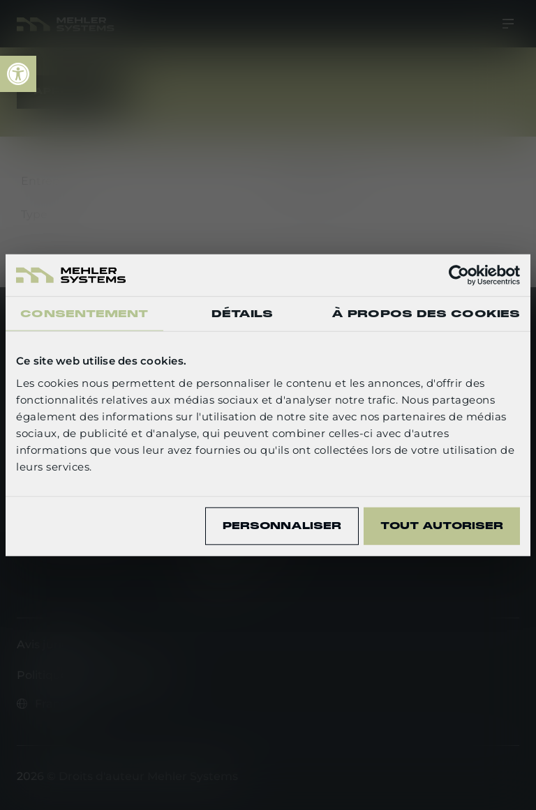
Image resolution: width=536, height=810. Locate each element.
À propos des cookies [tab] (426, 314)
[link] (18, 74)
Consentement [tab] (84, 314)
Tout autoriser (441, 525)
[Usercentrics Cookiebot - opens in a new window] (459, 275)
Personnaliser (282, 525)
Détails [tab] (242, 314)
